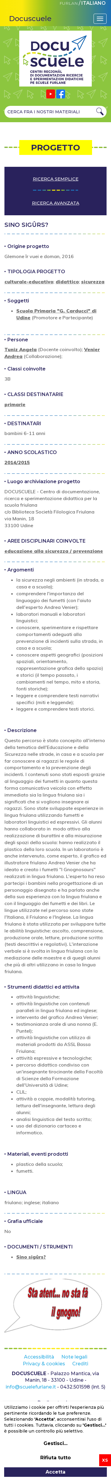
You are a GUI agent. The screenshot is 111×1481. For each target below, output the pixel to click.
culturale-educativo (28, 282)
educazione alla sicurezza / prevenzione (53, 551)
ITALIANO (93, 3)
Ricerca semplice (55, 179)
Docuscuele (30, 18)
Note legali (74, 1357)
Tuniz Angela (20, 349)
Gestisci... (55, 1443)
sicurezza (92, 282)
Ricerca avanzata (55, 203)
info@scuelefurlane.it (31, 1387)
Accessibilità (39, 1357)
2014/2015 (17, 462)
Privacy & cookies (44, 1364)
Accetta (55, 1472)
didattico (67, 282)
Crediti (80, 1364)
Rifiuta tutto (55, 1457)
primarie (14, 404)
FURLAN (68, 3)
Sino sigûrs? (31, 1257)
